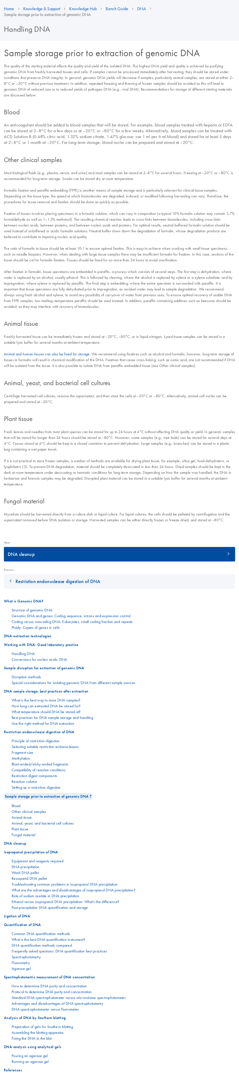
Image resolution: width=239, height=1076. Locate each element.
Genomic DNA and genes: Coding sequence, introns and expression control (71, 615)
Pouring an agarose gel (30, 1055)
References (13, 1070)
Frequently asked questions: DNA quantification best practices (59, 951)
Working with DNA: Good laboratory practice (41, 644)
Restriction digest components (34, 775)
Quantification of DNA (22, 924)
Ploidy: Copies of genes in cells (36, 627)
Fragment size (22, 752)
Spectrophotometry (26, 956)
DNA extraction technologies (28, 636)
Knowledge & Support (41, 8)
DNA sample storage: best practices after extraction (46, 691)
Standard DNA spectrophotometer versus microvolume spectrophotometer (69, 997)
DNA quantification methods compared (42, 945)
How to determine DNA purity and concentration (49, 985)
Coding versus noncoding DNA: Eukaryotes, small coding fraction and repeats (72, 621)
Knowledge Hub (83, 8)
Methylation (21, 758)
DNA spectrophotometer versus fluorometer (45, 1009)
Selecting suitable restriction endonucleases (45, 746)
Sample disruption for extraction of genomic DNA (44, 668)
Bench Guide (117, 8)
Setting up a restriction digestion (36, 787)
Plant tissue (20, 828)
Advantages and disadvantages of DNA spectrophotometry (57, 1003)
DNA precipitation (25, 866)
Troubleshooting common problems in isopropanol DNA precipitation (65, 884)
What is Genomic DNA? (23, 601)
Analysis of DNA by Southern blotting (35, 1017)
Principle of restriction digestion (36, 740)
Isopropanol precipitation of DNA (31, 852)
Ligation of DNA (17, 916)
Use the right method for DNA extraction (43, 723)
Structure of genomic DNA (32, 610)
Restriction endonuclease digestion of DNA (57, 581)
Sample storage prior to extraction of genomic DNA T (48, 796)
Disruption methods (26, 676)
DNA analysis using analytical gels (32, 1046)
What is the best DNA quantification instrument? (48, 939)
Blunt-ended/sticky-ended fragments (40, 764)
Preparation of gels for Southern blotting (42, 1026)
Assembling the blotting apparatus (38, 1032)
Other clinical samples (29, 811)
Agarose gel (21, 968)
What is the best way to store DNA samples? (46, 700)
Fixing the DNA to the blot (32, 1038)
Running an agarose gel (30, 1061)
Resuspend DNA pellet (29, 878)
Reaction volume (24, 781)
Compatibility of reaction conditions (39, 769)
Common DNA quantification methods (41, 933)
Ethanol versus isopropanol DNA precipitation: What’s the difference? (65, 901)
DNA (141, 8)
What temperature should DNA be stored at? (46, 711)
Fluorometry (21, 962)
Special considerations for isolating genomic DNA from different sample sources (73, 682)
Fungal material (23, 834)
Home (9, 8)
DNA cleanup (21, 554)
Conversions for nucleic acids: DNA (39, 659)
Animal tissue (22, 817)
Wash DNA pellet (25, 872)
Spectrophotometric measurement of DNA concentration (49, 977)
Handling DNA (23, 653)
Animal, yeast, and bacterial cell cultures (43, 823)
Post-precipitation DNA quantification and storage (50, 907)
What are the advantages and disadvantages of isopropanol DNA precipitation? (73, 890)
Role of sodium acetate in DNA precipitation (45, 895)
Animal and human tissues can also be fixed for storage (47, 353)
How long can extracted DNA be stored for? (46, 705)
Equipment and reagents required (37, 860)
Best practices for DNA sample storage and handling (52, 717)
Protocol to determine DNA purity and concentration (52, 991)
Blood (16, 805)
